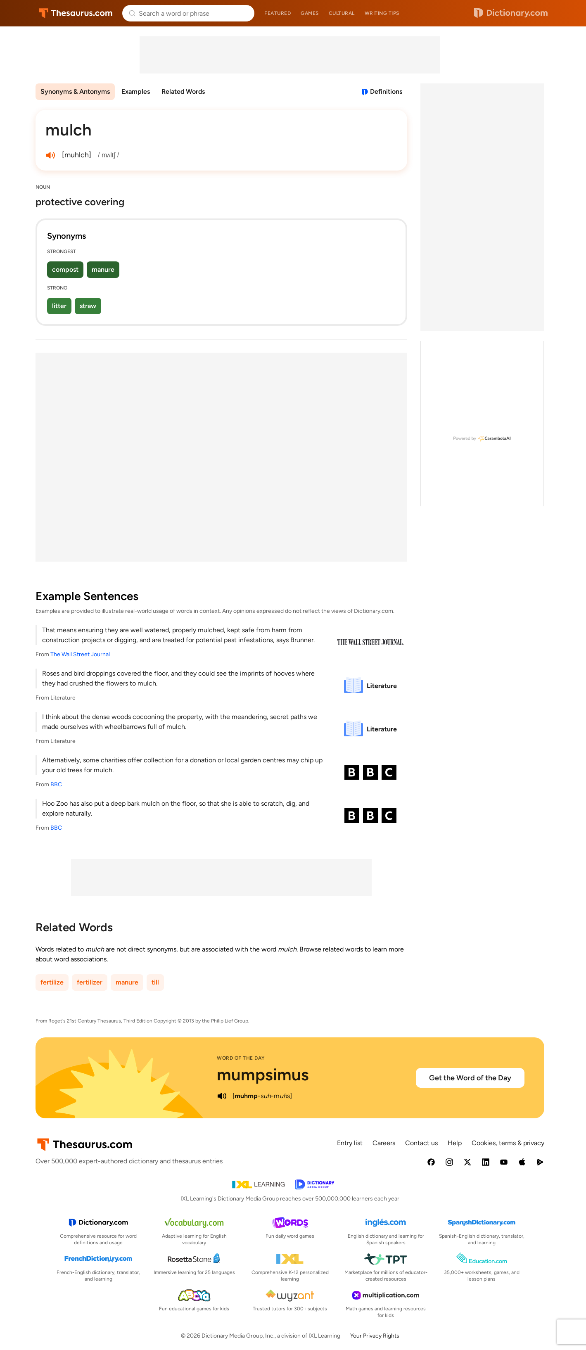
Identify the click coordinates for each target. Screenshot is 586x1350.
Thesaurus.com (76, 13)
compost (65, 269)
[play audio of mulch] (50, 155)
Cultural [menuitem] (342, 13)
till (155, 982)
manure (103, 269)
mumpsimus (263, 1074)
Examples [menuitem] (135, 91)
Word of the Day (241, 1058)
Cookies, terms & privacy (508, 1143)
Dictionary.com (511, 13)
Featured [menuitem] (277, 13)
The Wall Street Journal (80, 654)
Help (455, 1143)
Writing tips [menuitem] (382, 13)
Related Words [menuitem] (183, 91)
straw (88, 306)
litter (59, 306)
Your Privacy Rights (374, 1335)
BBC (56, 784)
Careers (383, 1143)
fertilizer (89, 982)
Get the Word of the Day (470, 1077)
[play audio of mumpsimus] (222, 1096)
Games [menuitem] (310, 13)
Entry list (350, 1143)
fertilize (52, 982)
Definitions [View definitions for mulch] (386, 91)
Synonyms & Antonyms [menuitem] (75, 91)
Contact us (421, 1143)
